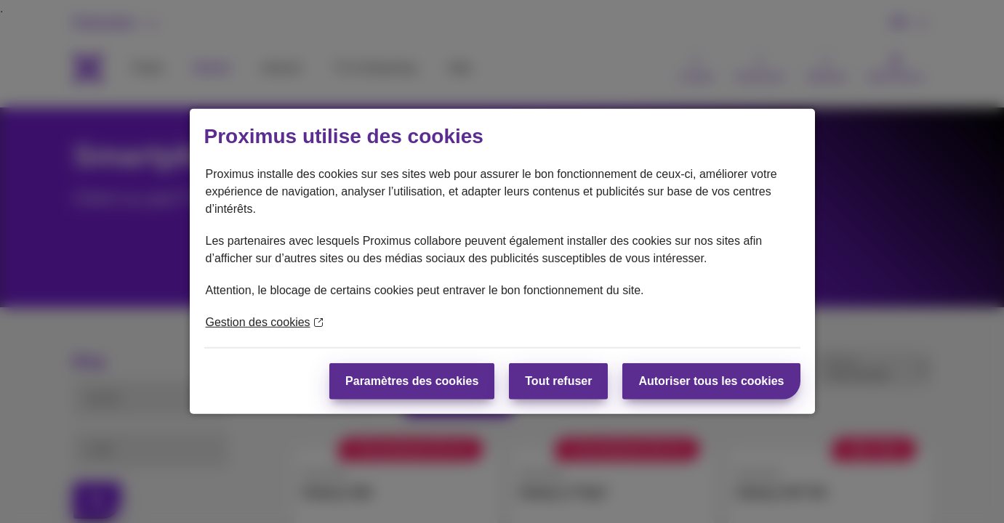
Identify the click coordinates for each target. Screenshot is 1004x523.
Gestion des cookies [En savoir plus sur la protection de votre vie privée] (264, 322)
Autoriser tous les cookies (711, 381)
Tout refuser (558, 381)
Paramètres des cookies (411, 381)
